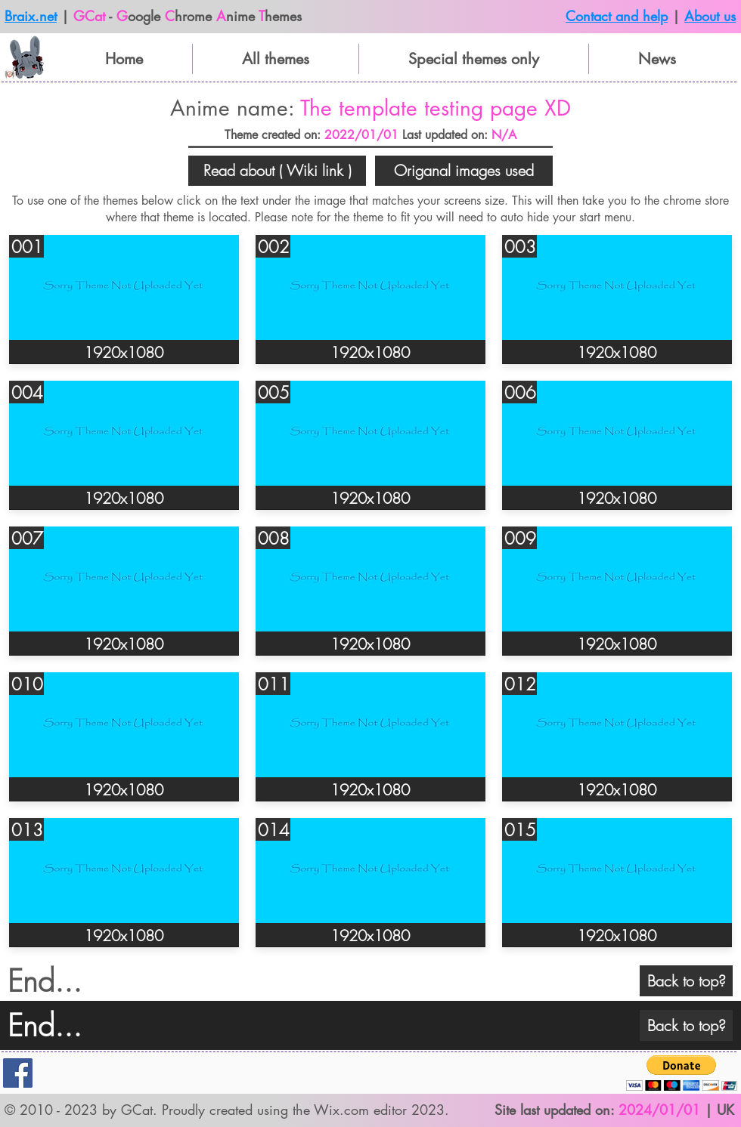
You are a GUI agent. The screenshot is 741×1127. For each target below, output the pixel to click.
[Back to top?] (686, 981)
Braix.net (31, 16)
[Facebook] (18, 1073)
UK (725, 1110)
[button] (277, 171)
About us (710, 16)
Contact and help (617, 16)
